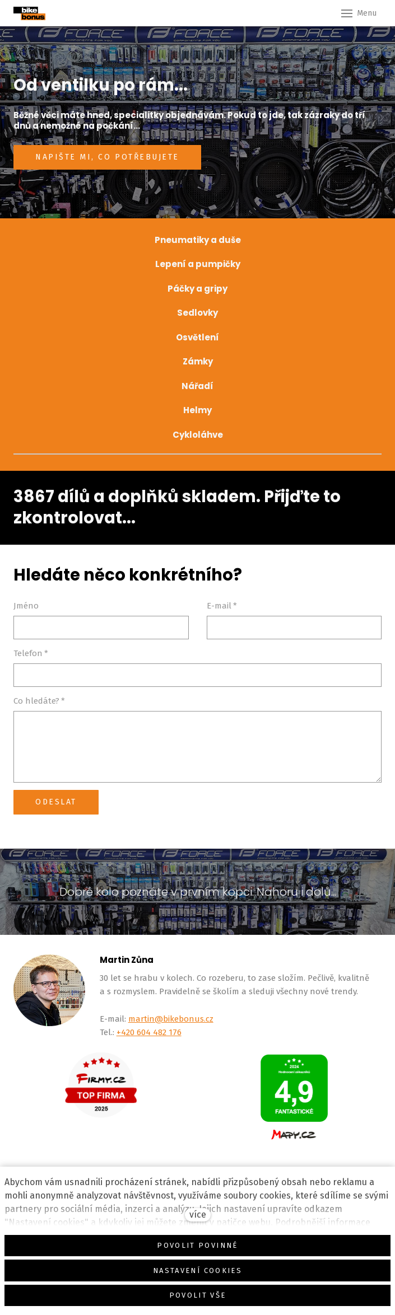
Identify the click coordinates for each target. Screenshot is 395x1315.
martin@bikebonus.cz (170, 1019)
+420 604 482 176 (149, 1032)
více (197, 1214)
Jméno (26, 606)
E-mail (222, 606)
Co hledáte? (39, 701)
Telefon (30, 653)
